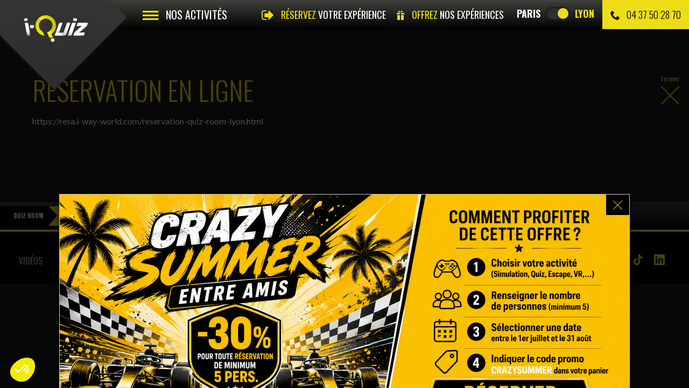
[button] (23, 370)
